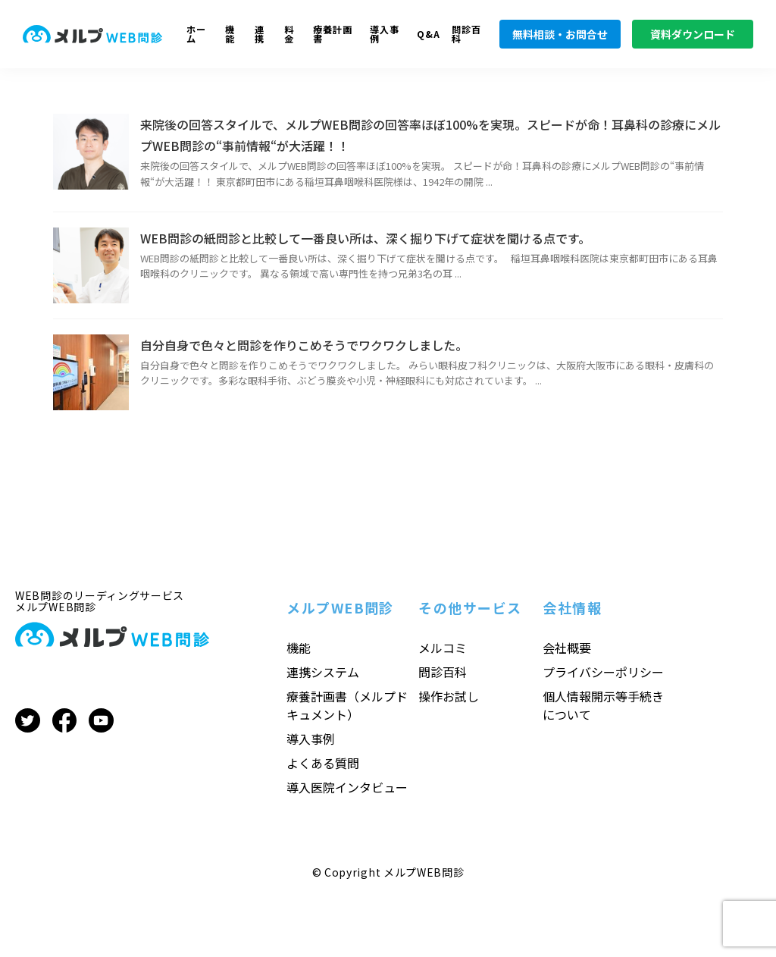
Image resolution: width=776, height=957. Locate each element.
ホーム (196, 34)
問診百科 (466, 34)
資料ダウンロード (692, 34)
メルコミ (442, 648)
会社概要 (567, 648)
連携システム (322, 672)
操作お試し (448, 696)
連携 (259, 34)
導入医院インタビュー (347, 787)
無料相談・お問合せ (560, 34)
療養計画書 (332, 34)
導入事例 (384, 34)
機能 (230, 34)
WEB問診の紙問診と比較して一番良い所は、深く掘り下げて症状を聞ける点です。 (365, 238)
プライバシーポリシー (603, 672)
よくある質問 (322, 763)
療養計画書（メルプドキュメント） (347, 705)
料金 (289, 34)
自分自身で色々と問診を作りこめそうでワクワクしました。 (304, 345)
